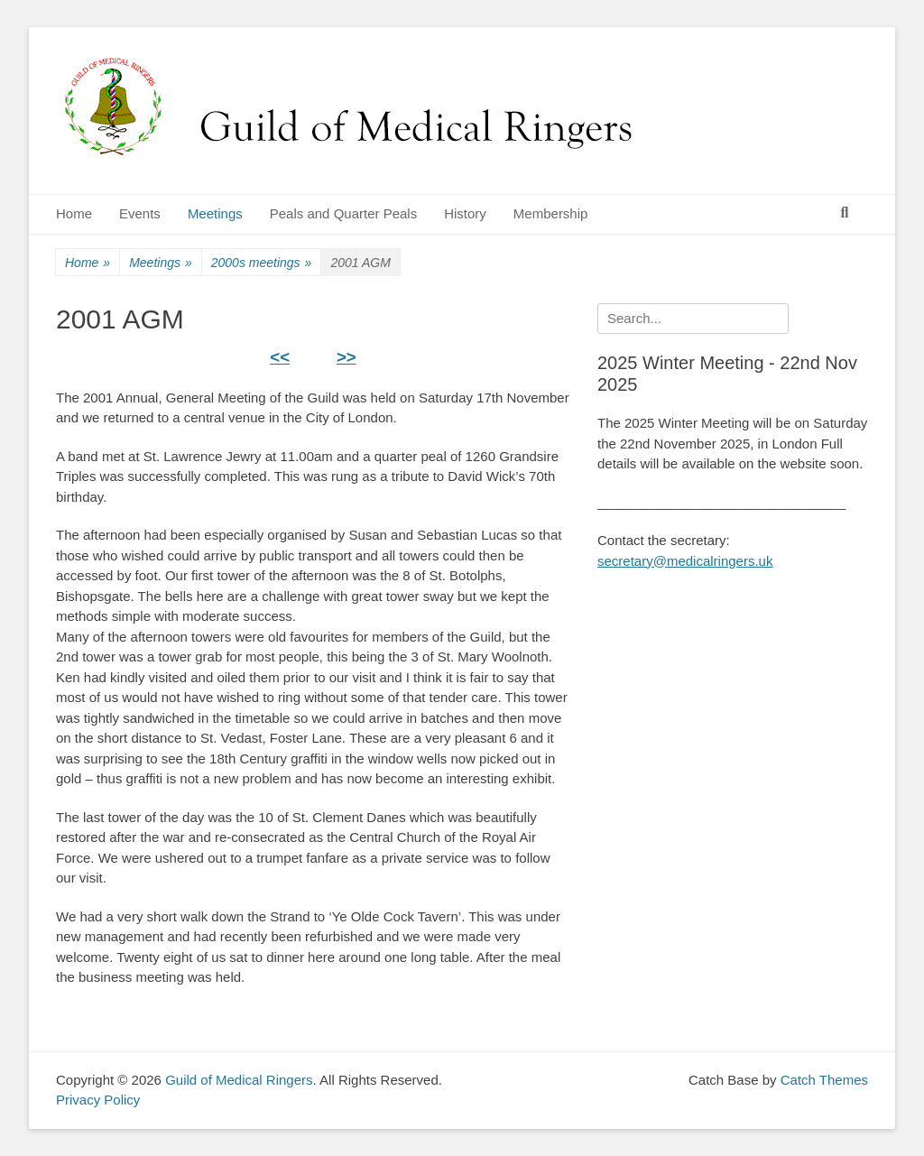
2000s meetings (261, 263)
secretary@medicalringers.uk (684, 561)
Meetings (215, 213)
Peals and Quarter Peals (343, 213)
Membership (550, 213)
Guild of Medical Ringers (238, 1079)
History (465, 213)
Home (74, 213)
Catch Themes (824, 1079)
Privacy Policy (98, 1099)
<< (280, 356)
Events (140, 213)
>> (346, 356)
